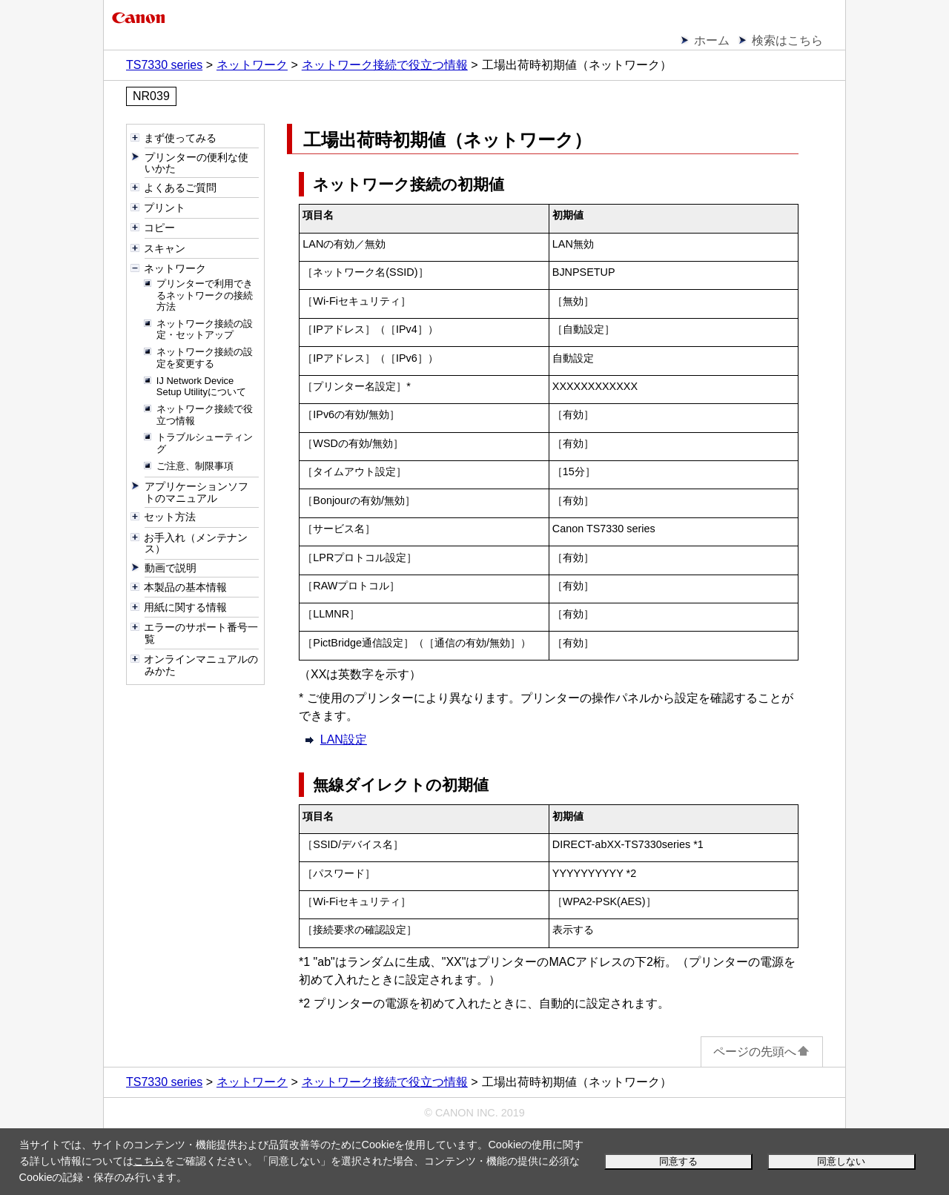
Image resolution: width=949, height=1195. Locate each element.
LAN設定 (343, 739)
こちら (149, 1161)
